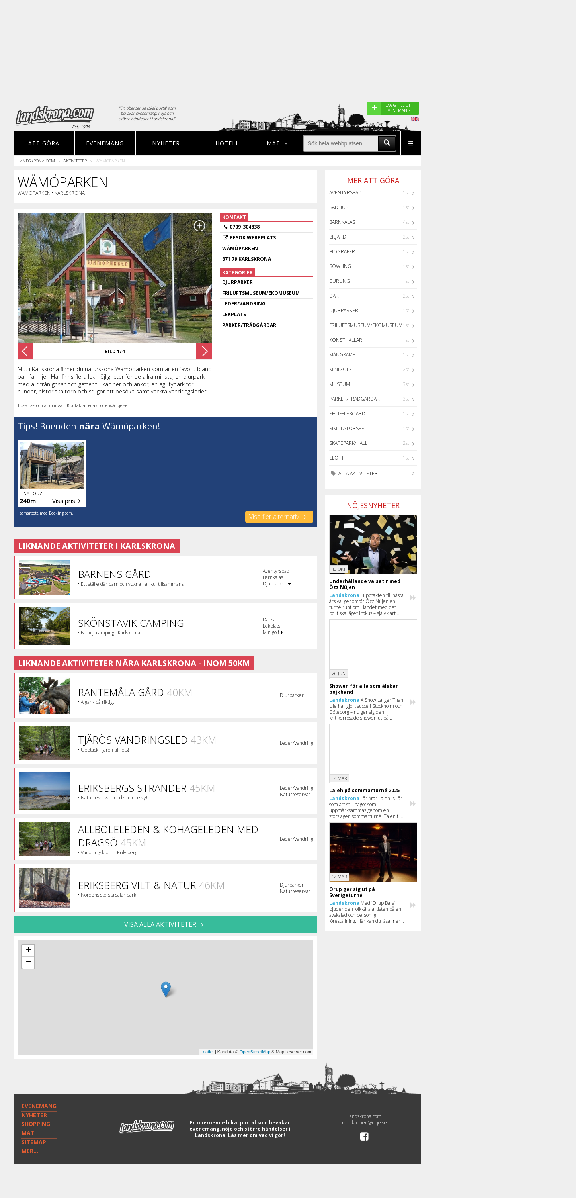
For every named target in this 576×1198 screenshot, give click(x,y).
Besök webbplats (253, 237)
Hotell (227, 143)
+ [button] (28, 951)
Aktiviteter (75, 161)
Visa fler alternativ (279, 516)
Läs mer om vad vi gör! (256, 1135)
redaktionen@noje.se (364, 1122)
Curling (339, 281)
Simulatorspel (348, 428)
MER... (29, 1151)
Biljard (337, 236)
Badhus (338, 207)
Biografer (342, 251)
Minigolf (340, 369)
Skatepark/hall (348, 443)
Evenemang (105, 143)
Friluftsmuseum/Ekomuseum (365, 325)
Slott (336, 457)
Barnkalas (342, 222)
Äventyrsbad (345, 192)
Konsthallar (345, 340)
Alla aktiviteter (353, 473)
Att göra (43, 143)
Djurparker (343, 310)
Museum (339, 384)
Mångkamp (342, 354)
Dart (335, 295)
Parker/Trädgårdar (354, 398)
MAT (28, 1133)
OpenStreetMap (255, 1051)
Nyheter (166, 143)
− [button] (28, 963)
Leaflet (207, 1051)
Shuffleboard (347, 413)
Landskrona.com (36, 161)
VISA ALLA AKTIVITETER (165, 924)
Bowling (340, 266)
